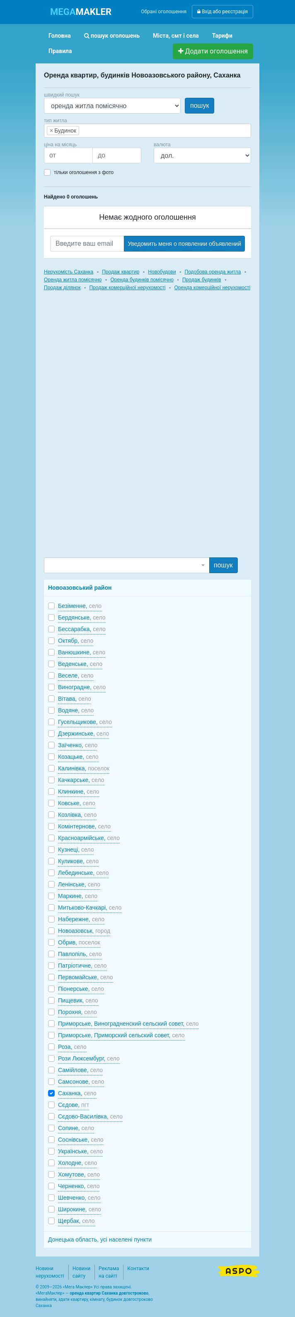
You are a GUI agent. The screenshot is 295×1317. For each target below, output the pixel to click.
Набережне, (81, 919)
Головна (59, 35)
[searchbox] (93, 130)
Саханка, (77, 1093)
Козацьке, (78, 756)
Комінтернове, (84, 826)
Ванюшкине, (81, 652)
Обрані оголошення (163, 12)
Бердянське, (82, 617)
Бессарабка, (82, 629)
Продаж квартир (120, 272)
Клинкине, (78, 791)
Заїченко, (77, 745)
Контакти (138, 1268)
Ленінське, (79, 884)
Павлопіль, (80, 954)
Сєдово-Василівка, (90, 1116)
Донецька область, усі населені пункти (100, 1239)
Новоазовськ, (84, 930)
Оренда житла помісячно (73, 280)
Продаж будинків (201, 280)
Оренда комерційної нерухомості (212, 288)
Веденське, (80, 664)
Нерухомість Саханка (68, 272)
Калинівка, (83, 768)
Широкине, (79, 1209)
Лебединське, (83, 872)
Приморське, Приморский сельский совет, (121, 1035)
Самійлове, (80, 1070)
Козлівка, (77, 814)
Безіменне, (80, 606)
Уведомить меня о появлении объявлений (184, 243)
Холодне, (77, 1163)
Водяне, (76, 710)
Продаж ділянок (62, 288)
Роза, (72, 1046)
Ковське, (76, 803)
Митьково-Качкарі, (89, 907)
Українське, (80, 1151)
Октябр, (75, 640)
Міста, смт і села (176, 35)
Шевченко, (79, 1197)
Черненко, (78, 1186)
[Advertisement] (106, 431)
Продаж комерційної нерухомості (127, 288)
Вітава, (74, 698)
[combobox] (147, 130)
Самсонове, (81, 1081)
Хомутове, (79, 1174)
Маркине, (77, 896)
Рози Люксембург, (89, 1058)
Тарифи (222, 35)
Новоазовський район (79, 587)
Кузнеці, (76, 849)
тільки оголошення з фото (84, 172)
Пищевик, (78, 1000)
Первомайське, (85, 977)
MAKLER (80, 12)
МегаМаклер (50, 1293)
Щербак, (76, 1221)
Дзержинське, (83, 733)
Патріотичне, (82, 965)
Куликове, (78, 861)
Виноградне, (82, 687)
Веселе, (76, 675)
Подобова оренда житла (213, 272)
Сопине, (76, 1128)
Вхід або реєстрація (222, 12)
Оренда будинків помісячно (142, 280)
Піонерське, (81, 988)
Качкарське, (81, 780)
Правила (60, 51)
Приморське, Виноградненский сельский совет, (128, 1023)
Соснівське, (81, 1139)
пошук (199, 105)
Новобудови (162, 272)
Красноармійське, (89, 838)
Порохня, (77, 1012)
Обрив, (79, 942)
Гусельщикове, (85, 722)
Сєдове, (73, 1105)
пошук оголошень (112, 35)
